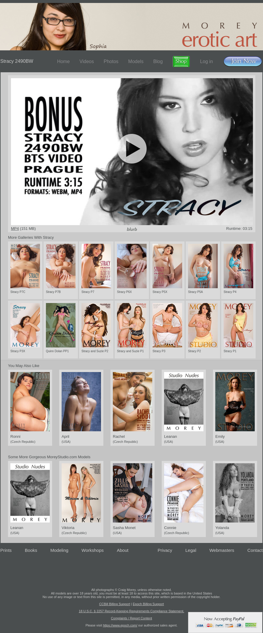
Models (136, 61)
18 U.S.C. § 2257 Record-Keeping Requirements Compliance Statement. (131, 611)
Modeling (59, 550)
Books (31, 550)
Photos (111, 61)
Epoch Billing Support (148, 604)
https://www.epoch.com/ (120, 625)
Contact (255, 550)
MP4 (15, 228)
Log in (206, 61)
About (123, 550)
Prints (6, 550)
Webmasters (221, 550)
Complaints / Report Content (131, 618)
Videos (86, 61)
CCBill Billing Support (114, 604)
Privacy (165, 550)
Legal (190, 550)
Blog (158, 61)
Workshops (92, 550)
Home (63, 61)
